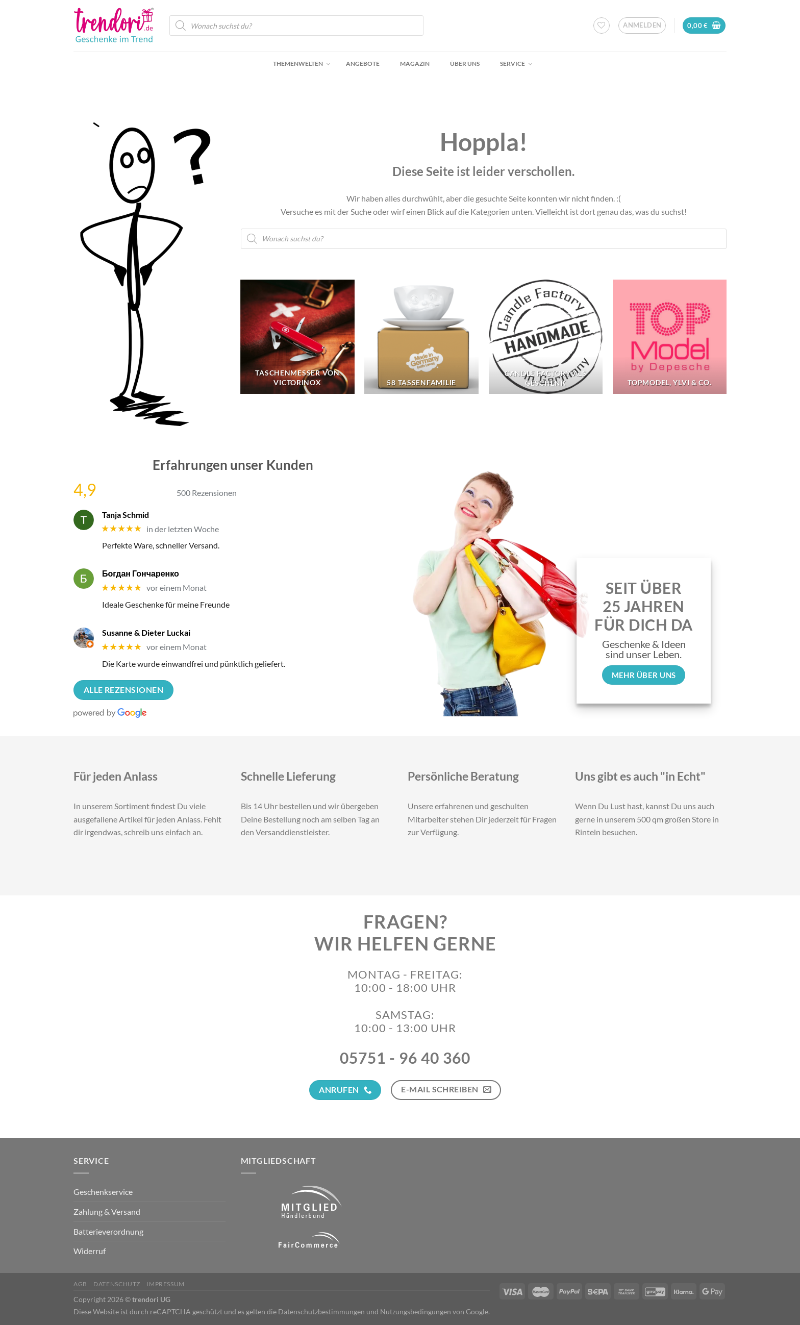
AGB (80, 1284)
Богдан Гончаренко (140, 573)
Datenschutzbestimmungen (321, 1311)
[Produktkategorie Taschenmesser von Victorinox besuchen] (297, 337)
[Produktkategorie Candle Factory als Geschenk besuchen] (546, 337)
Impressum (165, 1284)
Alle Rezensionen (123, 689)
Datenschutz (116, 1284)
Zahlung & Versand (106, 1211)
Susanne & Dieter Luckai (146, 632)
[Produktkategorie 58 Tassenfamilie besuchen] (421, 337)
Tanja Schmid (125, 514)
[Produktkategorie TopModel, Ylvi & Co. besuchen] (670, 337)
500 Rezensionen (207, 492)
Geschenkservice (103, 1191)
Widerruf (89, 1251)
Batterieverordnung (108, 1231)
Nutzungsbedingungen (415, 1311)
